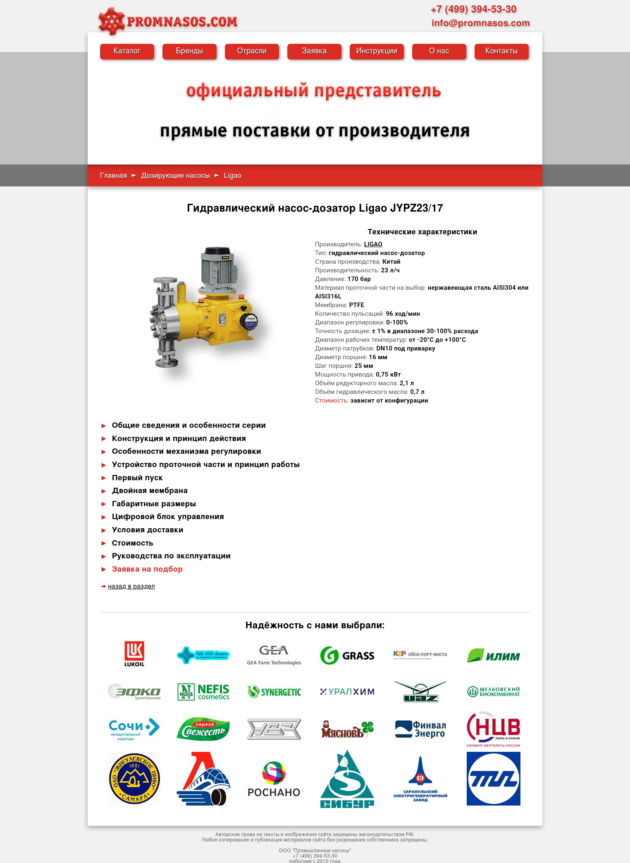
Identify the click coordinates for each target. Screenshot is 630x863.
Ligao (373, 244)
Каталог (127, 51)
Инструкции (377, 51)
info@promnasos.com (481, 23)
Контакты (501, 51)
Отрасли (252, 51)
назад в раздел (129, 581)
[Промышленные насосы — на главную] (167, 21)
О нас (439, 51)
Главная (113, 175)
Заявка (314, 51)
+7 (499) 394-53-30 (474, 9)
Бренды (189, 51)
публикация (268, 834)
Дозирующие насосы (175, 175)
